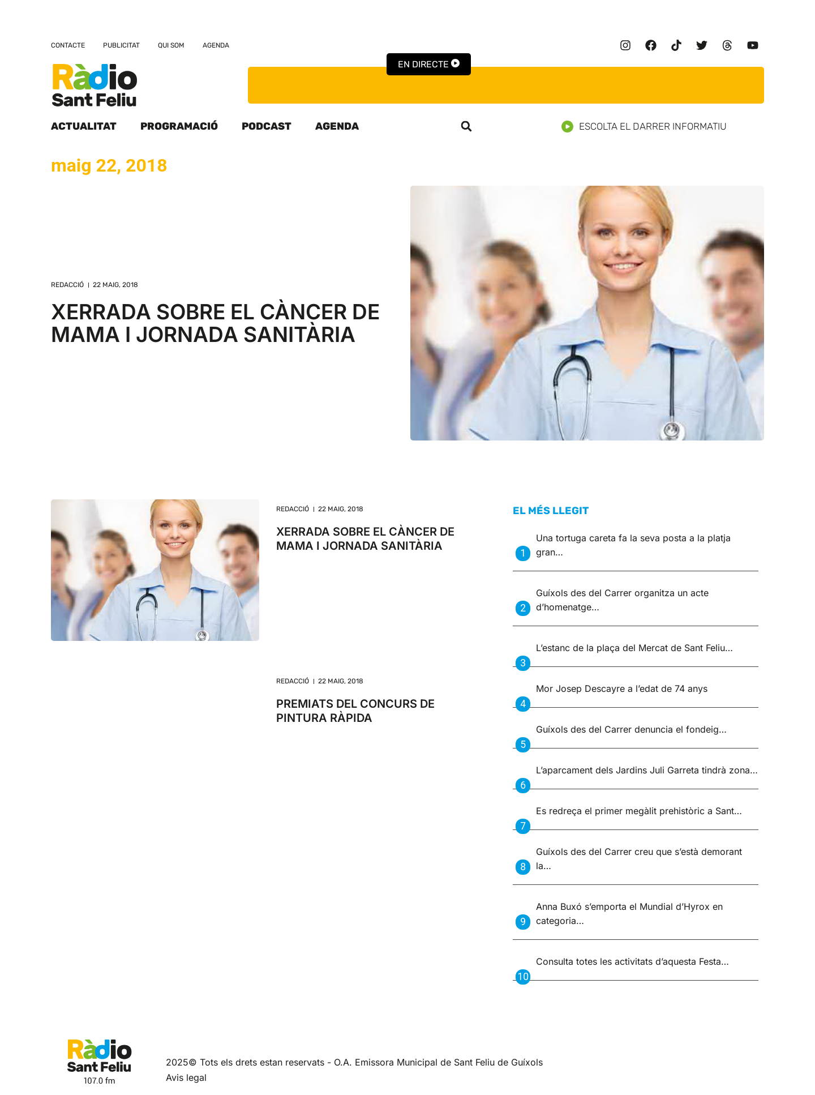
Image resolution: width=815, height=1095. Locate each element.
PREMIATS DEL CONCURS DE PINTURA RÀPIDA (355, 711)
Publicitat (121, 45)
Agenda (216, 45)
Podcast (266, 126)
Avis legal (186, 1077)
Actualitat (84, 126)
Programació (179, 126)
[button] (466, 126)
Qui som (171, 45)
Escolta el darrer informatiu (648, 126)
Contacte (68, 45)
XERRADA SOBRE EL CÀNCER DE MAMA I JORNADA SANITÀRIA (215, 323)
